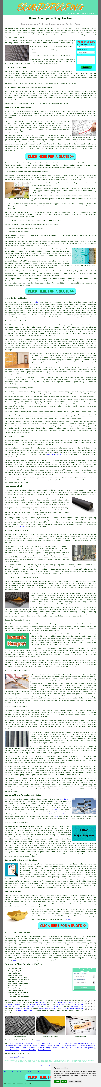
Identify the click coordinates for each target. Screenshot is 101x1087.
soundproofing (22, 31)
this (56, 816)
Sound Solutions (32, 1043)
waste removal (40, 1002)
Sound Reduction (24, 1046)
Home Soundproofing (81, 1043)
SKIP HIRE (61, 1004)
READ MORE (21, 526)
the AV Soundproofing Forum (55, 814)
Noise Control (53, 1046)
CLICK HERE (67, 919)
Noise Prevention (17, 1043)
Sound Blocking (43, 1048)
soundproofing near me (35, 854)
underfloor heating (47, 1009)
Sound (32, 46)
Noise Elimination (12, 1050)
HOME (68, 13)
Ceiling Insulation (59, 1048)
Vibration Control (48, 1043)
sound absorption (58, 593)
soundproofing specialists (15, 313)
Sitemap (6, 1071)
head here (64, 799)
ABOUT (78, 13)
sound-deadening (22, 454)
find (11, 936)
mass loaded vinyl (54, 454)
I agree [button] (57, 1081)
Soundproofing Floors (36, 1071)
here (56, 810)
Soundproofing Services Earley (23, 964)
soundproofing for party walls (32, 870)
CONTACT (84, 13)
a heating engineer (38, 1004)
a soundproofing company (54, 830)
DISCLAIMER (92, 13)
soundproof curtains (52, 746)
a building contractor (74, 1009)
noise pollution (89, 955)
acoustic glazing (69, 571)
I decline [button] (64, 1081)
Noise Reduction (44, 1050)
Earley (36, 302)
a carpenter (55, 1006)
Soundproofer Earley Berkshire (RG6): (20, 28)
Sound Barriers (39, 1046)
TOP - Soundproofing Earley (16, 1057)
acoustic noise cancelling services (43, 872)
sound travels (44, 41)
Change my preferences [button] (75, 1081)
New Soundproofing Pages (16, 1071)
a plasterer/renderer (65, 1002)
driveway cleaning (12, 1004)
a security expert (21, 1009)
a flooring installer (23, 1011)
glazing (34, 548)
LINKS (73, 13)
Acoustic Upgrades (64, 1043)
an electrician (77, 1006)
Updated (27, 1071)
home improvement (67, 1011)
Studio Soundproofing (69, 1046)
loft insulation (33, 1006)
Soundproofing (10, 302)
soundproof (84, 766)
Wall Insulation (75, 1048)
